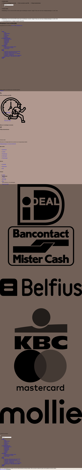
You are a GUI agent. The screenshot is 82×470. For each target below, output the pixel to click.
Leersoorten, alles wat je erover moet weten (12, 459)
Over (3, 457)
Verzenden (4, 164)
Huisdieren (6, 444)
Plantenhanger (4, 158)
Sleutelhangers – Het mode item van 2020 (12, 463)
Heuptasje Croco (19, 25)
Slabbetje (6, 450)
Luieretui (3, 151)
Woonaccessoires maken (8, 455)
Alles (5, 440)
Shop (3, 439)
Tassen (5, 442)
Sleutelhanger (4, 153)
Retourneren (4, 166)
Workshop (4, 453)
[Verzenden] (2, 438)
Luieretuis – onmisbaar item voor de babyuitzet (12, 462)
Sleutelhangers (7, 441)
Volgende (2, 90)
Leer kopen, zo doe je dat (9, 461)
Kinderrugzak (6, 449)
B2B (3, 168)
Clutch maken (6, 456)
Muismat (5, 452)
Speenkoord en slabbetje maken (10, 454)
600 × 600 (13, 25)
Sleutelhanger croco (8, 446)
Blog (3, 181)
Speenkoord (4, 149)
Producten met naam (6, 445)
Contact (3, 464)
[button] (33, 112)
